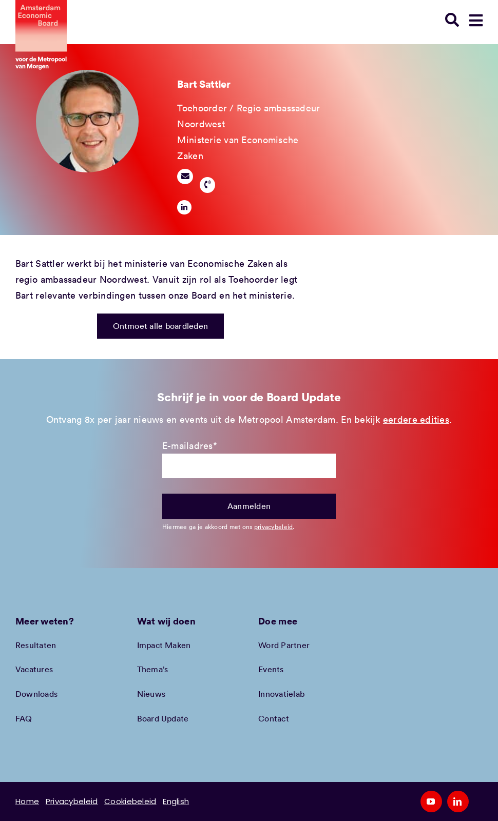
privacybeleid (273, 526)
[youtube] (431, 801)
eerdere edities (416, 419)
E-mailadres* (189, 445)
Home (27, 801)
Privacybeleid (72, 801)
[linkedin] (184, 207)
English (176, 801)
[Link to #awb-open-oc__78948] (476, 20)
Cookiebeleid (130, 801)
